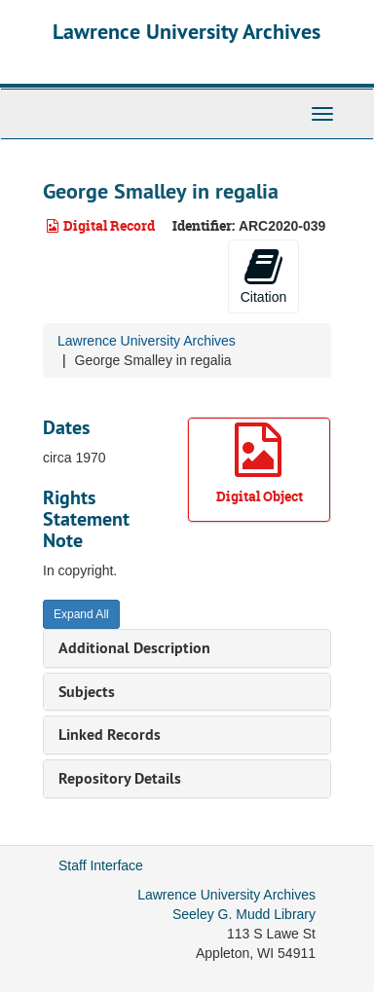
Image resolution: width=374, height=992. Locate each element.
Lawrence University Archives (186, 31)
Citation (263, 275)
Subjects (86, 691)
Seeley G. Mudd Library (244, 914)
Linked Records (109, 734)
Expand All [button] (81, 614)
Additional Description (134, 648)
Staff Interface (100, 865)
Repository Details (119, 778)
